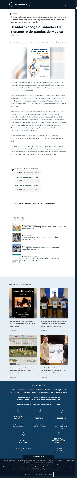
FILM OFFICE (21, 4)
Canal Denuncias (59, 452)
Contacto (59, 448)
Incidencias (59, 450)
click (21, 426)
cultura (21, 203)
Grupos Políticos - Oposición (30, 256)
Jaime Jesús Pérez (30, 203)
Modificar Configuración (44, 474)
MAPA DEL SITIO (38, 456)
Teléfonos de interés (40, 427)
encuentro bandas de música (46, 203)
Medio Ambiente (27, 235)
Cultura (14, 14)
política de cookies (53, 465)
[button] (16, 42)
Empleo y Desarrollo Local (29, 225)
